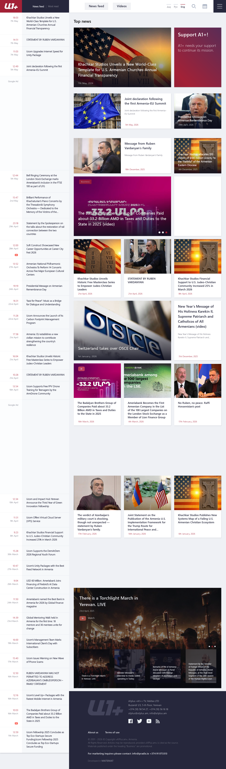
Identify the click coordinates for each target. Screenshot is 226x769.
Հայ (169, 6)
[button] (158, 232)
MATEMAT (107, 761)
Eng (183, 6)
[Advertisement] (45, 123)
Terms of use (112, 732)
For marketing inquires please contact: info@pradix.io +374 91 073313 (127, 753)
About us (93, 732)
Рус (176, 6)
